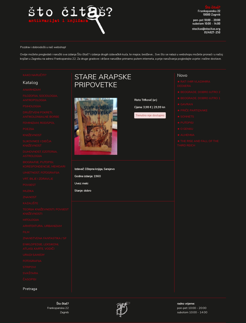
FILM (26, 232)
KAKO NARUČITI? (34, 75)
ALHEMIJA (187, 135)
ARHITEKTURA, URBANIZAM (42, 226)
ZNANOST (29, 197)
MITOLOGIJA (31, 220)
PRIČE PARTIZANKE (194, 110)
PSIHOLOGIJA (32, 106)
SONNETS (187, 117)
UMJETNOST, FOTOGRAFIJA (41, 173)
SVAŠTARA (30, 273)
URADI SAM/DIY (34, 255)
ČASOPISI (29, 279)
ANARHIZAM (31, 90)
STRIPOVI (29, 267)
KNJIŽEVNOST (32, 135)
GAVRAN (186, 104)
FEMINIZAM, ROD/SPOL (39, 123)
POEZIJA (28, 129)
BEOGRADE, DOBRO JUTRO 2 (200, 92)
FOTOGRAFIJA (32, 261)
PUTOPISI (186, 123)
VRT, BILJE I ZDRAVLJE (38, 179)
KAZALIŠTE (30, 203)
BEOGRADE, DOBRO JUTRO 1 (200, 98)
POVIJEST (29, 185)
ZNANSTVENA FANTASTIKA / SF (44, 238)
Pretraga (30, 288)
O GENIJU (186, 129)
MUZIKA (28, 191)
